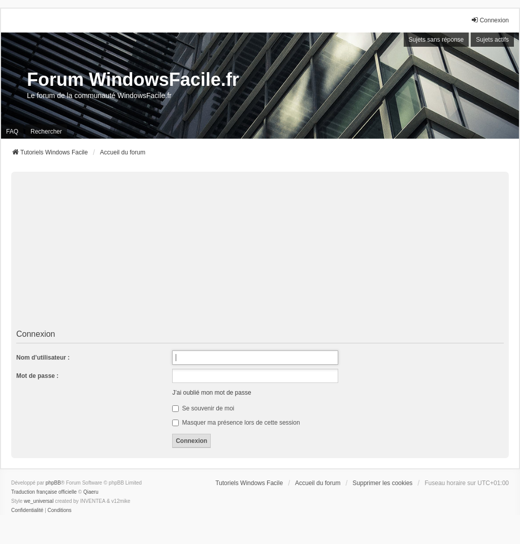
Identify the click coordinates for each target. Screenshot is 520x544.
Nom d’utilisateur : (43, 357)
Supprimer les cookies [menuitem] (382, 483)
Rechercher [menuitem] (46, 131)
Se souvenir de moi (203, 408)
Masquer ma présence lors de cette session (236, 422)
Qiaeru (91, 492)
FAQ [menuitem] (12, 131)
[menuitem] (27, 510)
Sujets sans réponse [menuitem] (436, 39)
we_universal (38, 501)
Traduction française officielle (44, 492)
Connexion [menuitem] (490, 20)
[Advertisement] (260, 250)
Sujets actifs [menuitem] (492, 39)
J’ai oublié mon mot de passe (211, 392)
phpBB (53, 483)
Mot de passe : (37, 375)
